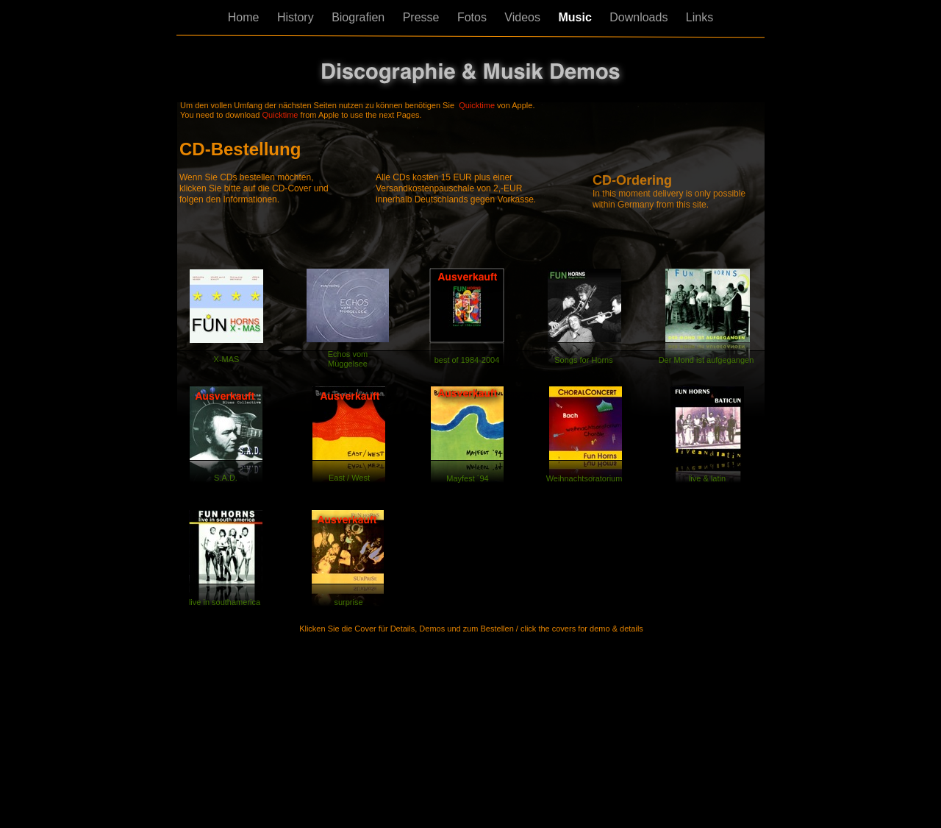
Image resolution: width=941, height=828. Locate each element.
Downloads (640, 17)
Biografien (360, 17)
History (297, 17)
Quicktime (477, 105)
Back (201, 655)
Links (699, 17)
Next (738, 655)
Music (576, 17)
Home (245, 17)
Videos (523, 17)
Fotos (473, 17)
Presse (423, 17)
